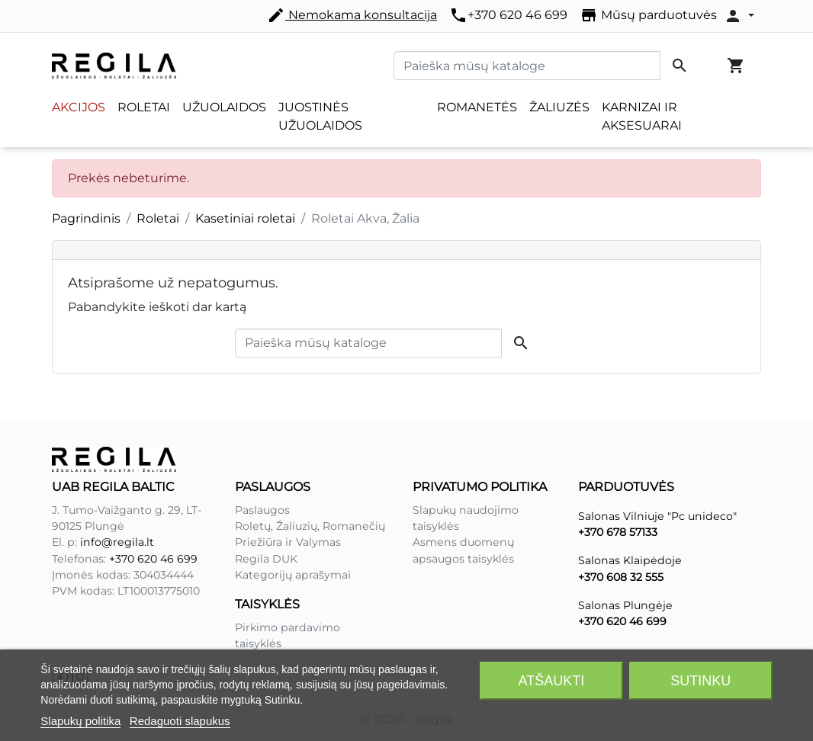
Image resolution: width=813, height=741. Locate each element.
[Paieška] (527, 65)
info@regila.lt (117, 542)
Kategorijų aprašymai (293, 575)
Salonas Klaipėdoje (630, 560)
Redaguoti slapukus (180, 720)
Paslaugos (262, 510)
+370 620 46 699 (508, 15)
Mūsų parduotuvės (648, 15)
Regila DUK (266, 559)
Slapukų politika (80, 720)
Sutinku (700, 680)
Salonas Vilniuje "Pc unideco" (657, 516)
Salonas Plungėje (625, 605)
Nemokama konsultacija (352, 15)
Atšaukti (552, 680)
